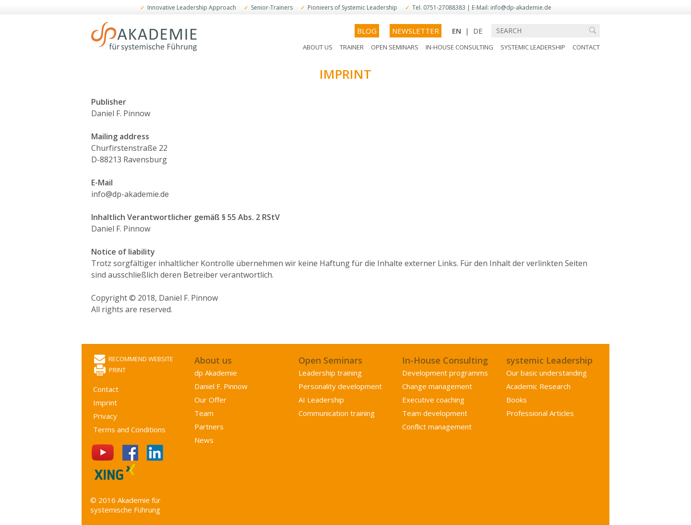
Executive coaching (433, 399)
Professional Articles (540, 413)
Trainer (352, 47)
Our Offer (210, 399)
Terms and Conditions (129, 429)
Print (110, 371)
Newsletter (415, 31)
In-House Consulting (459, 47)
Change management (437, 386)
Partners (209, 426)
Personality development (340, 386)
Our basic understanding (546, 373)
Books (516, 399)
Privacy (105, 416)
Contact (586, 47)
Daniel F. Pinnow (221, 386)
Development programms (445, 373)
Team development (434, 413)
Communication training (336, 413)
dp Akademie (215, 373)
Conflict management (437, 426)
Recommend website (133, 359)
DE (478, 31)
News (204, 440)
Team (204, 413)
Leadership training (330, 373)
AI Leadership (321, 399)
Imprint (105, 402)
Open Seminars (394, 47)
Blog (367, 31)
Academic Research (538, 386)
